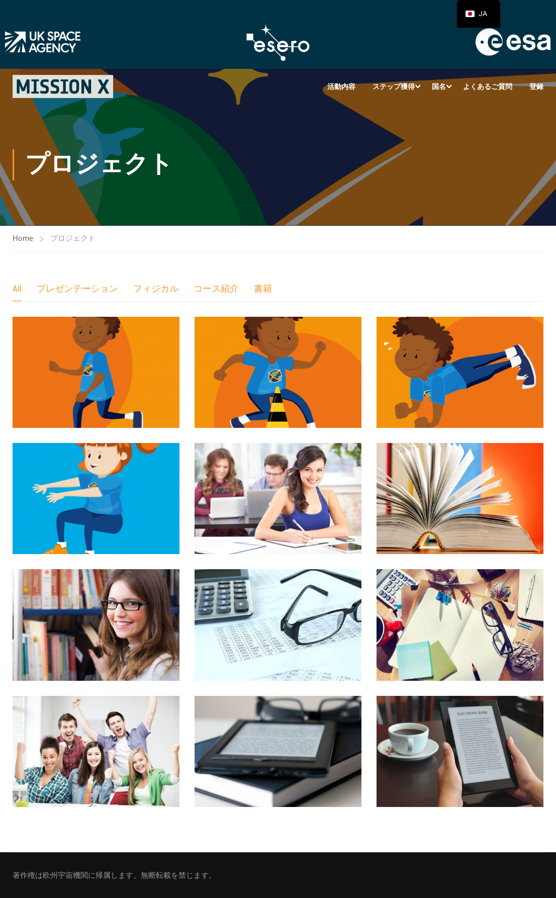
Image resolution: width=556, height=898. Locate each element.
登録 (536, 86)
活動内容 (341, 86)
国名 (439, 86)
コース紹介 (216, 289)
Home (23, 238)
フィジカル (155, 289)
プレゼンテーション (77, 289)
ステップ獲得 (394, 86)
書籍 (263, 289)
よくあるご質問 (487, 86)
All (17, 289)
